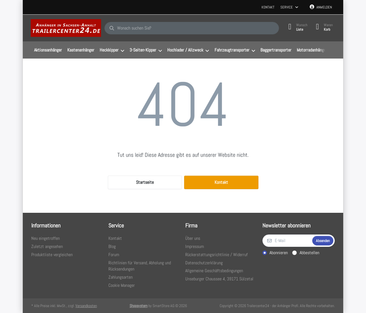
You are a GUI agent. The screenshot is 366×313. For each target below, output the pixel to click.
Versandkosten (86, 305)
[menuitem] (47, 50)
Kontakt (268, 7)
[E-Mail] (286, 240)
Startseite (145, 182)
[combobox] (191, 28)
